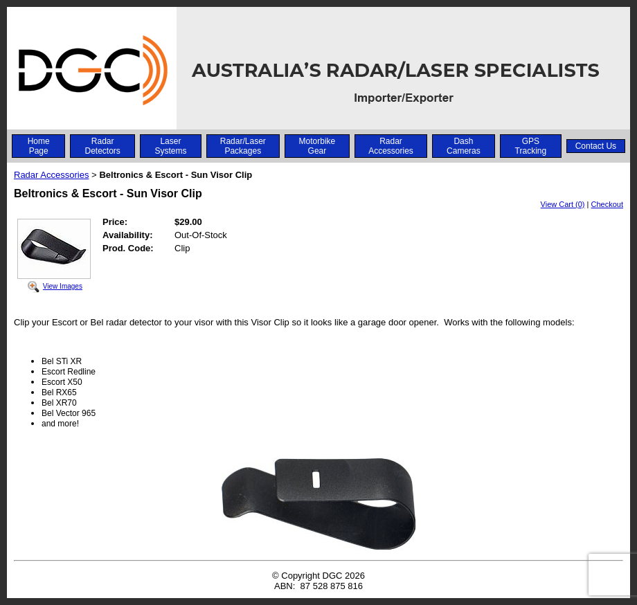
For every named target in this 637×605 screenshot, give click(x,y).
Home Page (39, 146)
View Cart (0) (563, 204)
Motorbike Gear (317, 146)
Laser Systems (170, 146)
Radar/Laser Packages (243, 146)
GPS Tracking (531, 146)
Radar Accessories (390, 146)
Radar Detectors (102, 146)
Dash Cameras (464, 146)
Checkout (607, 204)
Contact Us (595, 146)
